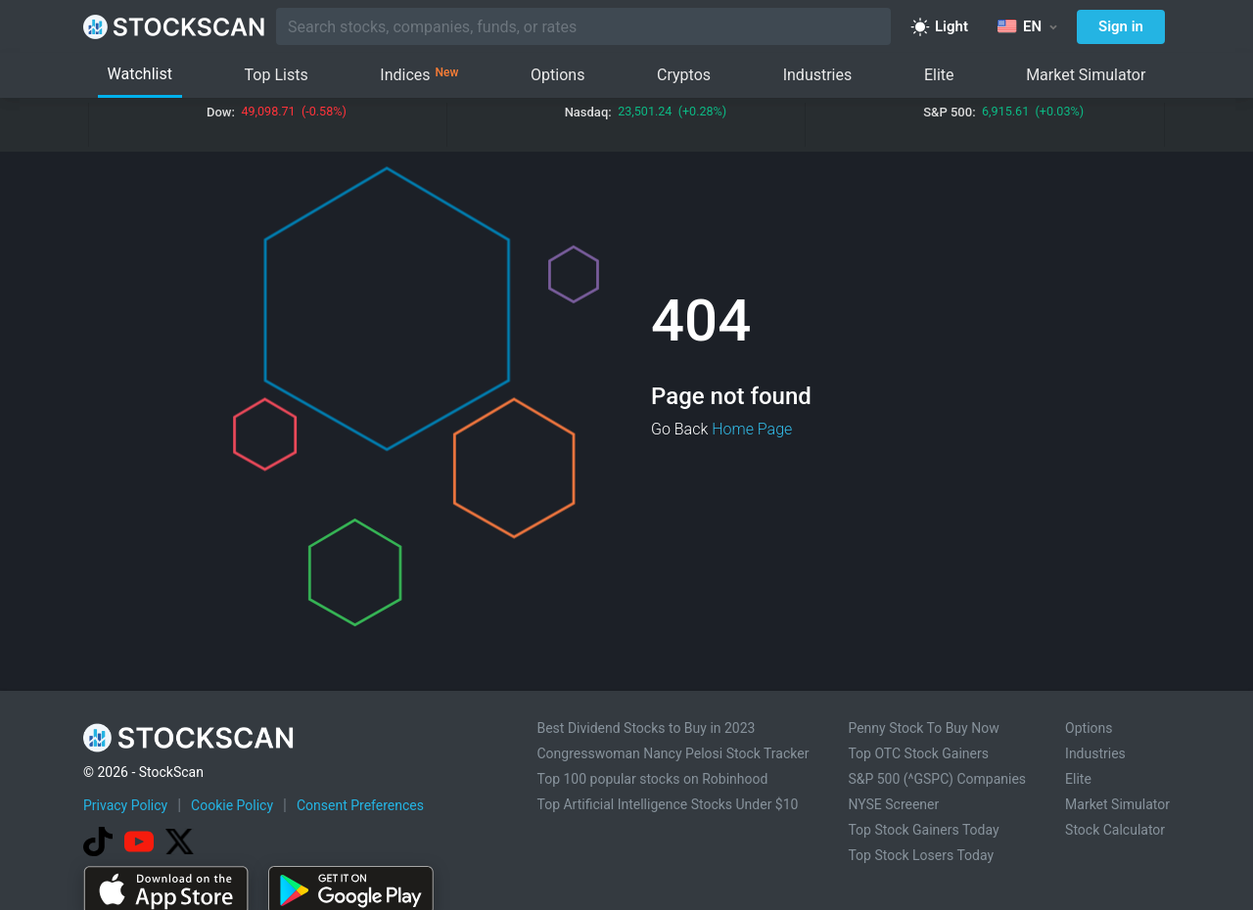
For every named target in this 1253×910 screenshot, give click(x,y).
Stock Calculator (1115, 830)
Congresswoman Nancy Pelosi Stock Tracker (672, 753)
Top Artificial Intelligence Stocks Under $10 (667, 804)
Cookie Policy (232, 805)
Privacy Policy (125, 805)
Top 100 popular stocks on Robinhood (651, 779)
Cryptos (684, 75)
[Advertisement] (626, 854)
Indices (419, 75)
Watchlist (140, 74)
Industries (818, 75)
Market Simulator (1085, 75)
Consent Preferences (360, 805)
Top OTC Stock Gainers (918, 753)
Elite (939, 75)
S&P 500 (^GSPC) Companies (937, 779)
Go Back (679, 429)
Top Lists (276, 75)
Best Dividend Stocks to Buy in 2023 (645, 728)
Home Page (752, 429)
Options (557, 75)
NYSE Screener (893, 804)
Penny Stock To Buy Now (923, 728)
